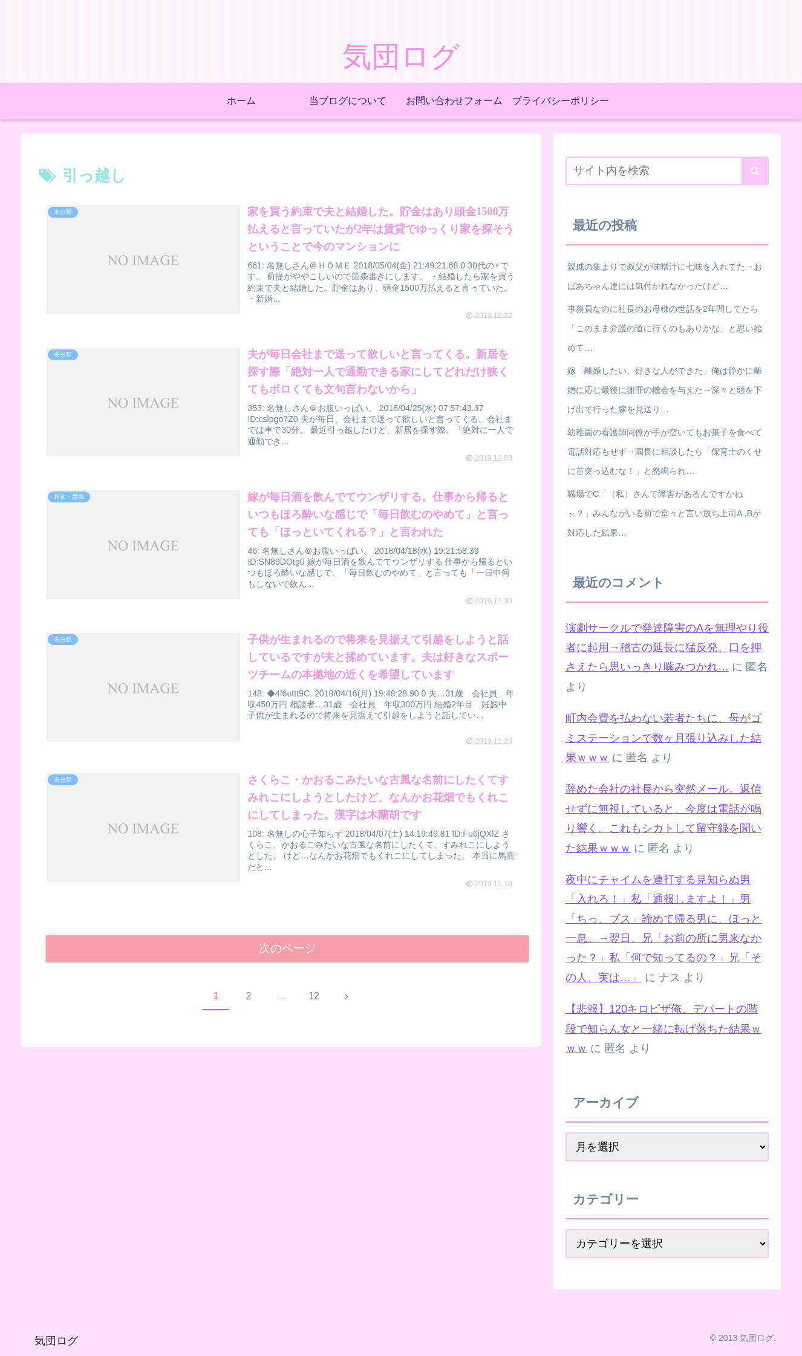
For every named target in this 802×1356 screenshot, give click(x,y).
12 (313, 1002)
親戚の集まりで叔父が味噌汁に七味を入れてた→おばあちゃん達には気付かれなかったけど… (664, 276)
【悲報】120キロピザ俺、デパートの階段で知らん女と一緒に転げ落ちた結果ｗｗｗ (663, 1028)
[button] (755, 171)
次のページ (287, 953)
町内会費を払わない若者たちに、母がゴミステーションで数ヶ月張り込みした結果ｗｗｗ (663, 738)
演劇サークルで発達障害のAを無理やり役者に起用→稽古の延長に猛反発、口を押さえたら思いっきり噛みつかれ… (667, 647)
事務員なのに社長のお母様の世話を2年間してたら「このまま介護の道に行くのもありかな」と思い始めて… (664, 328)
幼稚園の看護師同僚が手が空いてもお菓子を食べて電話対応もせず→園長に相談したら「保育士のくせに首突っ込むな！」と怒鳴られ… (664, 451)
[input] (667, 171)
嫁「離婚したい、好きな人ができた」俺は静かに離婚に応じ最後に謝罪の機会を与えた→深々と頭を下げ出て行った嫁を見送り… (664, 390)
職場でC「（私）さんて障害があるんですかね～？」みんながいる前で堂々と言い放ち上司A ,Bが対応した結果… (664, 513)
